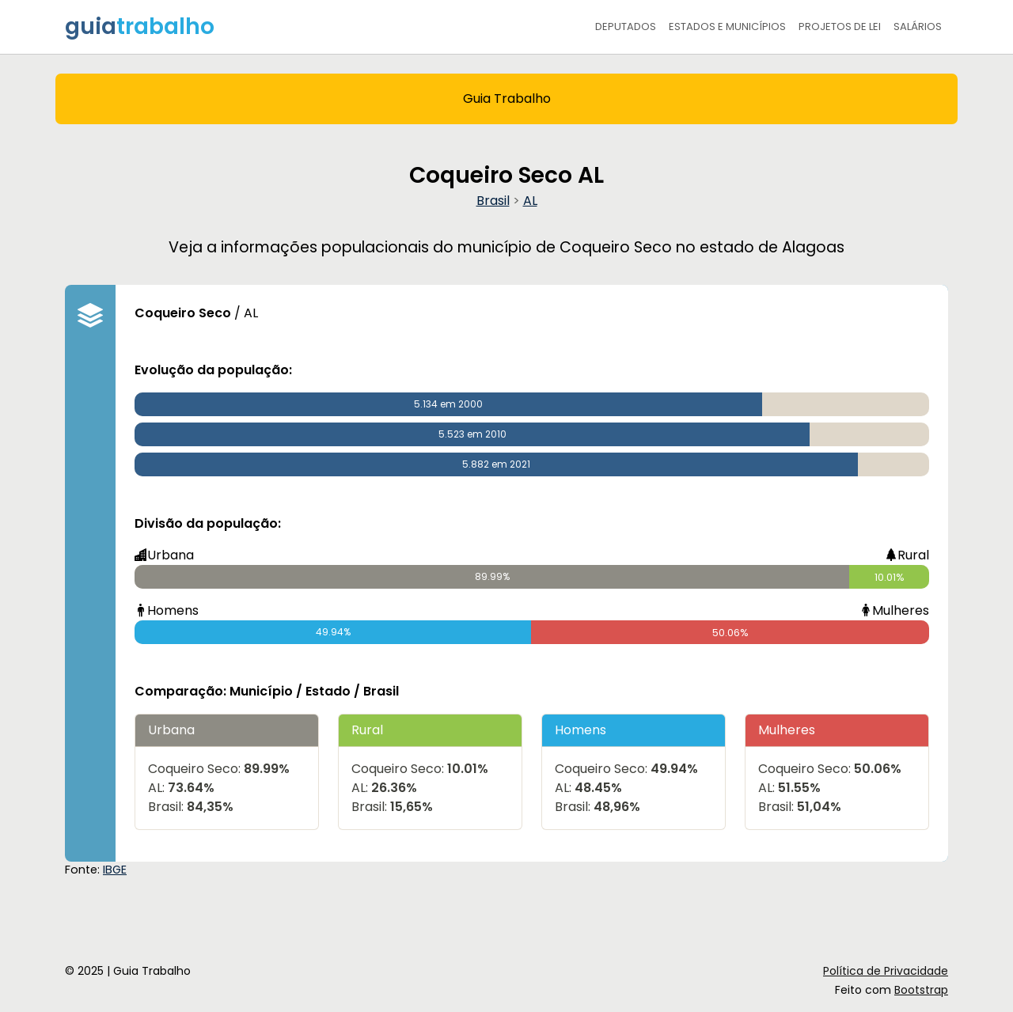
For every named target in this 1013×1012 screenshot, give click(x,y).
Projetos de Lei (840, 26)
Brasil (493, 200)
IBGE (115, 869)
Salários (917, 26)
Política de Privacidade (885, 971)
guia (139, 26)
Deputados (625, 26)
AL (530, 200)
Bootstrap (921, 990)
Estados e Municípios (727, 26)
